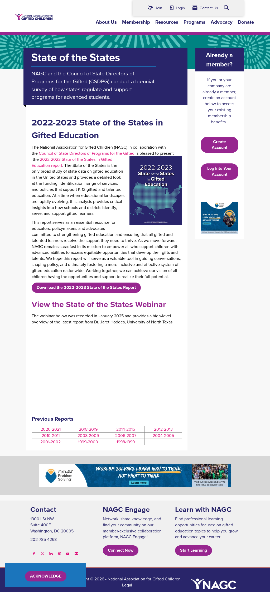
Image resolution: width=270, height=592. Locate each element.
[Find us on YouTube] (67, 553)
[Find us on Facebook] (34, 553)
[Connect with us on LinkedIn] (51, 553)
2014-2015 (125, 429)
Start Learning (193, 550)
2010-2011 (51, 435)
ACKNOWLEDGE (45, 576)
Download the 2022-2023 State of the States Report (86, 287)
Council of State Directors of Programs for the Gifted (86, 153)
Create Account (219, 145)
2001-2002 (50, 442)
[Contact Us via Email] (76, 553)
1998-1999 (126, 442)
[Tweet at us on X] (42, 553)
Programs (194, 22)
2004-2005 (163, 435)
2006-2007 (125, 435)
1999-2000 (88, 442)
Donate (246, 22)
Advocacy (222, 22)
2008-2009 (88, 435)
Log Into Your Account (219, 171)
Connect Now (120, 550)
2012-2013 (163, 429)
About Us (106, 22)
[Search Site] (227, 8)
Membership (136, 22)
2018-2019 (88, 429)
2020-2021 (51, 429)
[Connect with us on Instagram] (59, 553)
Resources (166, 22)
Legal (127, 585)
